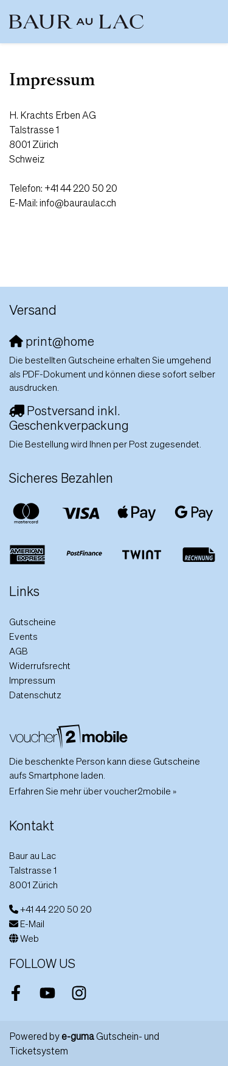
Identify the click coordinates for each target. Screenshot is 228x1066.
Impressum (32, 680)
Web (29, 938)
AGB (18, 651)
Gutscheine (32, 621)
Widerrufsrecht (40, 665)
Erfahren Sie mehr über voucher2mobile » (92, 791)
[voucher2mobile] (70, 736)
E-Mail (32, 923)
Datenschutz (35, 695)
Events (23, 636)
